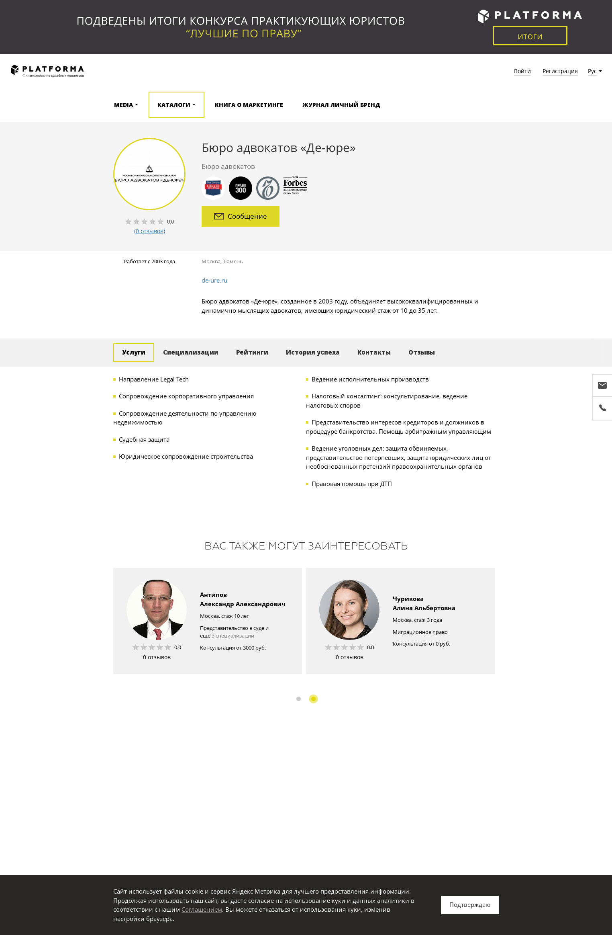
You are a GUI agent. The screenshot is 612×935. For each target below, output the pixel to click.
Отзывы (421, 352)
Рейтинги (252, 352)
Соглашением (202, 909)
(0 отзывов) (149, 231)
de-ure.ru (214, 280)
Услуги (133, 352)
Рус (592, 71)
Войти (522, 71)
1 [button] (298, 698)
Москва (211, 261)
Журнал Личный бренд (341, 105)
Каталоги (173, 105)
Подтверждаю (469, 904)
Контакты (374, 352)
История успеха (313, 352)
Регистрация (560, 71)
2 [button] (313, 698)
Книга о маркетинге (249, 105)
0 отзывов (157, 657)
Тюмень (233, 261)
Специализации (190, 352)
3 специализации (233, 635)
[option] (207, 621)
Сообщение (240, 216)
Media (123, 105)
